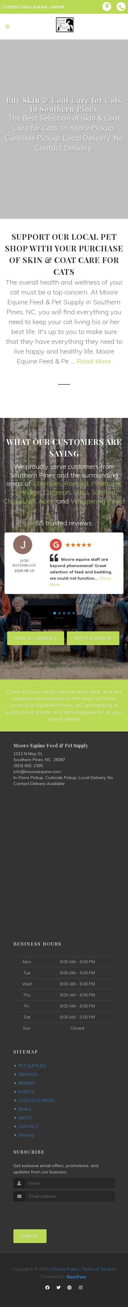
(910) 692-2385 (28, 764)
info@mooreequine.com (37, 770)
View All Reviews (35, 637)
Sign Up (30, 1235)
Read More (94, 361)
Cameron (56, 492)
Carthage (25, 492)
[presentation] (45, 1211)
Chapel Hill (19, 500)
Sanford (103, 492)
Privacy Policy (65, 1268)
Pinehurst (106, 483)
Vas (79, 492)
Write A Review (93, 637)
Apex (46, 500)
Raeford (76, 483)
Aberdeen (47, 483)
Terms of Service (98, 1268)
